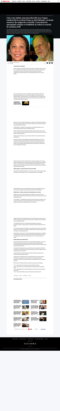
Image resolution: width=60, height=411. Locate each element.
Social (33, 1)
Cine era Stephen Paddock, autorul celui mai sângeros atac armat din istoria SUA (29, 271)
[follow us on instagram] (36, 329)
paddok (30, 275)
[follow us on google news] (17, 329)
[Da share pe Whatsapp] (52, 63)
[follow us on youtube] (30, 329)
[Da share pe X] (49, 63)
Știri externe (28, 1)
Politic (23, 1)
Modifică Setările (30, 341)
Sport (49, 1)
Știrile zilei (14, 1)
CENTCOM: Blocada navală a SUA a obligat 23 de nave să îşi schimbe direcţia (17, 301)
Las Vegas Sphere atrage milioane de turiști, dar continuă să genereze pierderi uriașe (17, 103)
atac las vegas (16, 275)
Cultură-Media (44, 1)
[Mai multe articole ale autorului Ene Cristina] (8, 63)
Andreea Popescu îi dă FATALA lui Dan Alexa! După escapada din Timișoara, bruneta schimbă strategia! (17, 312)
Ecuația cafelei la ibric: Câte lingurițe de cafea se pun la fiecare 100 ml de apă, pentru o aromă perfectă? (35, 318)
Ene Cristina (11, 63)
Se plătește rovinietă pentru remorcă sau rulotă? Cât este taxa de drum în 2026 (17, 324)
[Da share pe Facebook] (47, 63)
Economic (19, 1)
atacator (20, 275)
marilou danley (25, 275)
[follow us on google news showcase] (23, 329)
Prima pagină (8, 15)
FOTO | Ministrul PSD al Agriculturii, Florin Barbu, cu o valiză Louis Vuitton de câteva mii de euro (17, 306)
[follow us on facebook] (43, 329)
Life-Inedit (38, 1)
